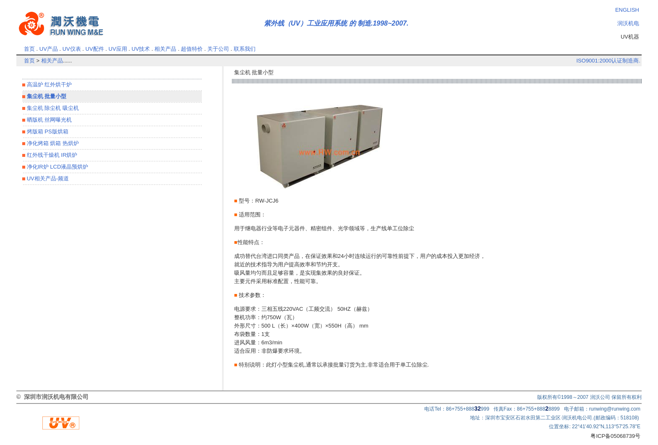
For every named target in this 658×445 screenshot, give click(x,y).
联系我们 (245, 49)
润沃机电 (628, 23)
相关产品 (165, 49)
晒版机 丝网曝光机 (48, 120)
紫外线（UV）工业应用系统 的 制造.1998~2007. (336, 23)
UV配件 (95, 49)
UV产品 (48, 49)
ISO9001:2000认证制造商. (608, 60)
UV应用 (118, 49)
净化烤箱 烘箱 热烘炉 (52, 143)
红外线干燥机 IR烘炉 (51, 155)
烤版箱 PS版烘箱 (46, 131)
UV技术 (140, 49)
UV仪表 (72, 49)
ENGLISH (627, 10)
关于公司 (218, 49)
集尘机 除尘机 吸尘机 (52, 108)
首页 (29, 49)
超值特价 (192, 49)
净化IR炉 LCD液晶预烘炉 (56, 167)
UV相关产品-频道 (47, 178)
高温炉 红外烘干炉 (48, 84)
